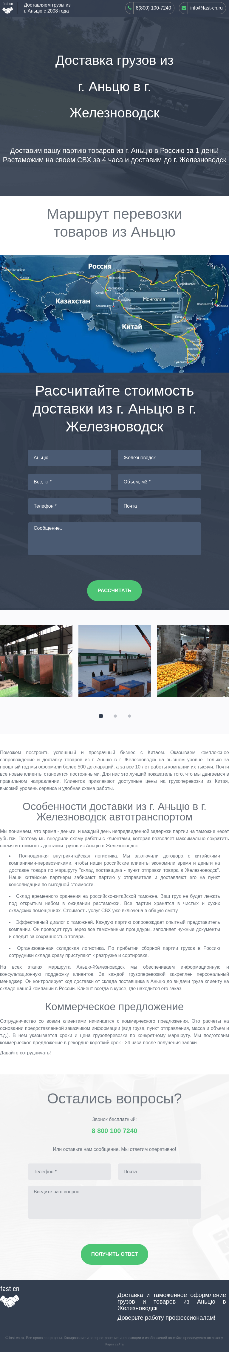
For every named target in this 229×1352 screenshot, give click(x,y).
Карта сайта (114, 1344)
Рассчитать (114, 590)
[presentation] (2, 661)
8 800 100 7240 (114, 1131)
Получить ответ (114, 1254)
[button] (100, 715)
